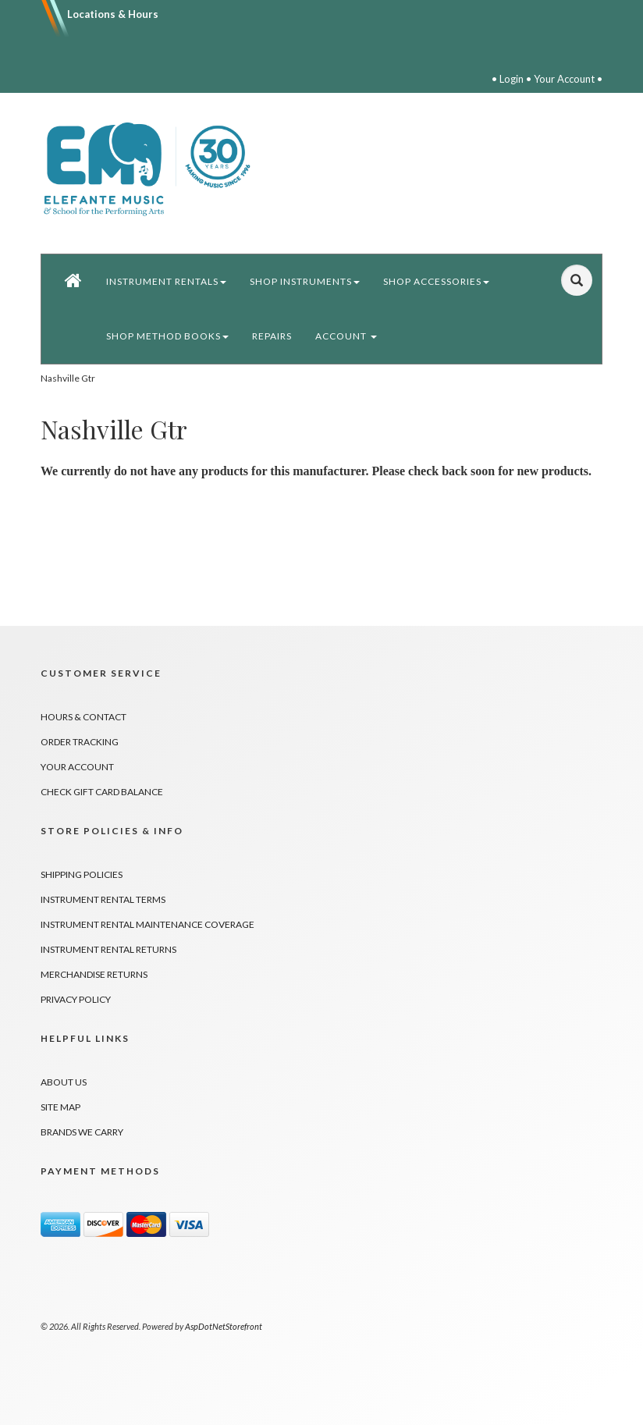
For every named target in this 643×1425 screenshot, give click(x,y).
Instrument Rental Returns (108, 949)
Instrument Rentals (166, 281)
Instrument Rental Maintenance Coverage (147, 924)
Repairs (272, 336)
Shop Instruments (305, 281)
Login (511, 79)
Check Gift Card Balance (102, 792)
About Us (64, 1082)
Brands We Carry (82, 1132)
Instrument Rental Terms (103, 899)
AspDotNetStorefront (223, 1326)
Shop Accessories (436, 281)
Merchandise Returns (94, 974)
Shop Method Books (167, 336)
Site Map (60, 1107)
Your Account (564, 79)
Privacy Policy (76, 999)
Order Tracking (80, 742)
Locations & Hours (112, 14)
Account (346, 336)
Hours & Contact (83, 717)
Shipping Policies (82, 874)
